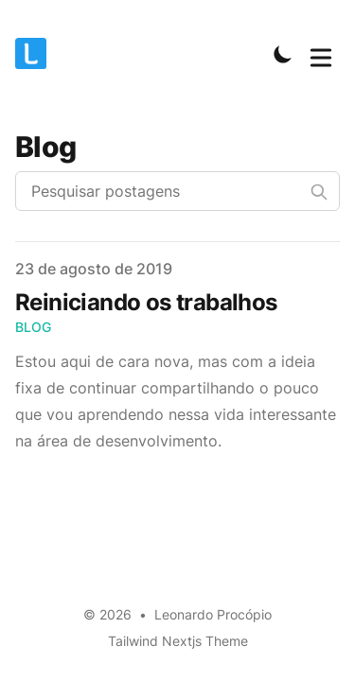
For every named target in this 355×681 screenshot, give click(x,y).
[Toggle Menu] (321, 54)
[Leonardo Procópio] (36, 53)
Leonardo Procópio (213, 614)
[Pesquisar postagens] (177, 191)
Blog (33, 327)
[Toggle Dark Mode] (283, 54)
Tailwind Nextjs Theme (178, 641)
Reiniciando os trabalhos (146, 302)
